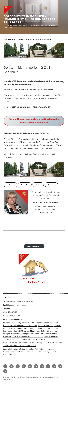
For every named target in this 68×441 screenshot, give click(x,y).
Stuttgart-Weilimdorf (25, 323)
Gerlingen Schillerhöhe (12, 326)
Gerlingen (37, 323)
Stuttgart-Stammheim (49, 331)
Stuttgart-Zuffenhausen (12, 334)
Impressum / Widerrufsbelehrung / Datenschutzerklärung (22, 377)
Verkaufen (10, 185)
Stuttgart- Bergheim (18, 328)
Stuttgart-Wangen (51, 336)
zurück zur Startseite (34, 246)
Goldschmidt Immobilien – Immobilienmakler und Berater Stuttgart (29, 19)
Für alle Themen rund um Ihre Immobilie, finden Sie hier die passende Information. (34, 121)
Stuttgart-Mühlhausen (30, 334)
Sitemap (39, 343)
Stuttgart (46, 328)
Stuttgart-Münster (47, 334)
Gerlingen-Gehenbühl (49, 323)
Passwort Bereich (10, 343)
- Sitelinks (30, 343)
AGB (45, 343)
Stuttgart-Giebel (9, 323)
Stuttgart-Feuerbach (34, 328)
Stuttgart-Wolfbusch (29, 326)
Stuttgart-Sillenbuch (29, 339)
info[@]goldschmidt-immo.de (14, 305)
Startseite (51, 185)
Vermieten (24, 185)
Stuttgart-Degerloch (35, 336)
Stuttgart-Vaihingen (45, 326)
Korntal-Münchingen (22, 331)
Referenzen (22, 343)
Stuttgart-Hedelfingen (11, 339)
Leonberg (54, 328)
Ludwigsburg (8, 331)
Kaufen (38, 185)
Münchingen (35, 331)
